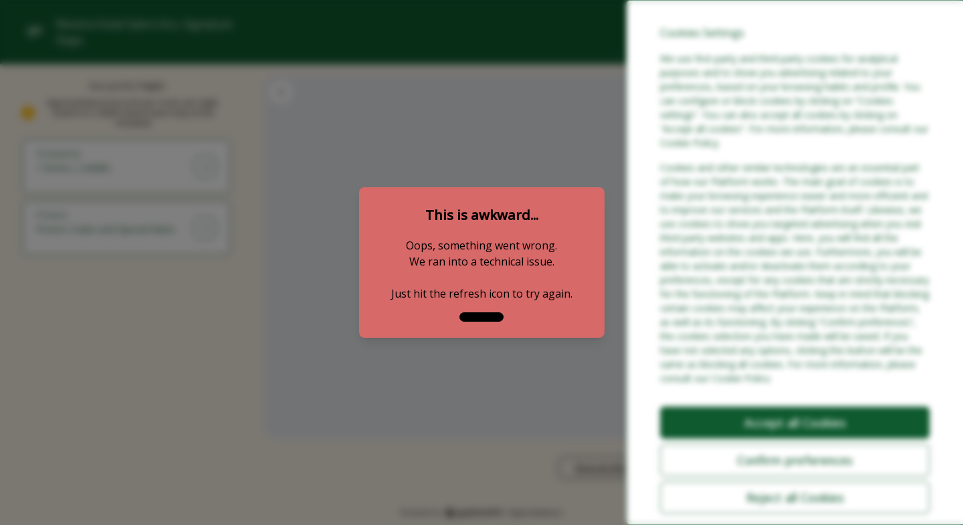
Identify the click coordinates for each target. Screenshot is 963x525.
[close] (481, 317)
